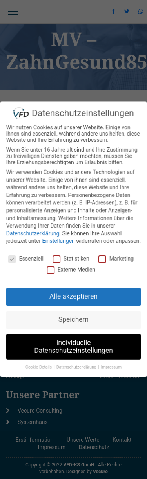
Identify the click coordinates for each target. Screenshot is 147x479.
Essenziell (26, 258)
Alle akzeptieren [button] (73, 296)
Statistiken (71, 258)
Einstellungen (59, 241)
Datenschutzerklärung (33, 234)
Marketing (115, 258)
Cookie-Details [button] (39, 365)
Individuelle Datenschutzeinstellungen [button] (73, 344)
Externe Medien (71, 269)
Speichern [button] (74, 318)
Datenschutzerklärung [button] (77, 365)
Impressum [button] (110, 365)
